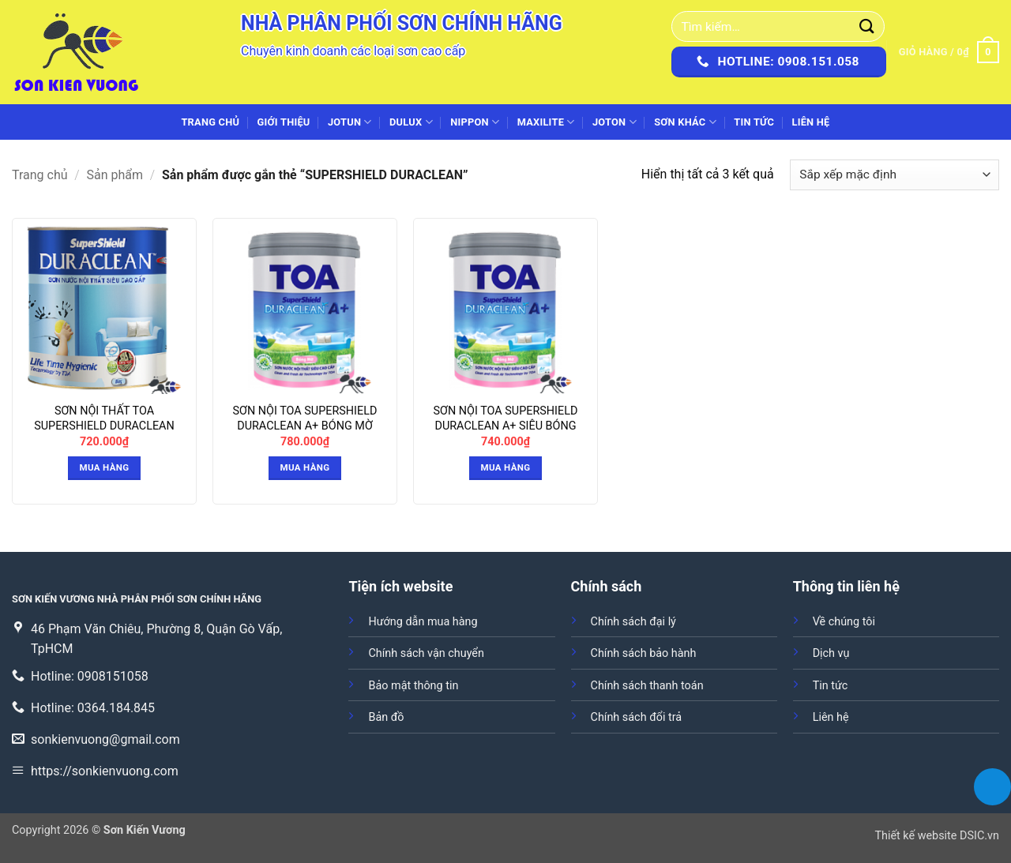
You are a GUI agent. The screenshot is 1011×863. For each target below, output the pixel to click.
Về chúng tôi (844, 621)
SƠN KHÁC (685, 121)
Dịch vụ (831, 653)
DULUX (411, 121)
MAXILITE (546, 121)
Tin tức (754, 122)
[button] (949, 52)
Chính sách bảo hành (644, 653)
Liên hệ (810, 122)
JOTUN (350, 121)
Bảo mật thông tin (413, 685)
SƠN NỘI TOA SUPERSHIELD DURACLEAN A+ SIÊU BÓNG (506, 418)
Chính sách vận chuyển (425, 653)
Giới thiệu (283, 122)
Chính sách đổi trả (636, 717)
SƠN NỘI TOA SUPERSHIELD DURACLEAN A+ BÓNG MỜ (305, 418)
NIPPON (474, 121)
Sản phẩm (115, 174)
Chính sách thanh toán (647, 685)
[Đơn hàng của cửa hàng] (894, 174)
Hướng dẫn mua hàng (422, 621)
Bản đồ (386, 717)
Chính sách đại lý (633, 621)
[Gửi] (867, 26)
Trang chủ (210, 122)
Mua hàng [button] (105, 467)
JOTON (614, 121)
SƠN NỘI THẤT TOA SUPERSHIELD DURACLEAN (104, 418)
